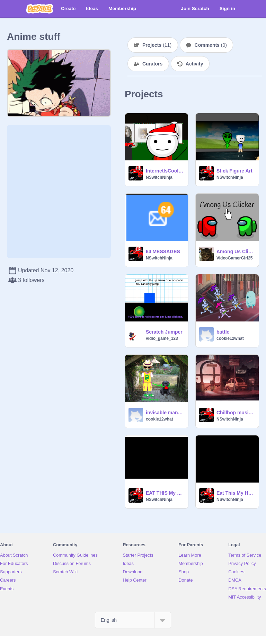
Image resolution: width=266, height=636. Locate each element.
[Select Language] (133, 620)
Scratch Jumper (164, 332)
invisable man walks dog (165, 412)
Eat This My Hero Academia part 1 (235, 493)
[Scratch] (40, 8)
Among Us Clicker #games (235, 251)
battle (222, 332)
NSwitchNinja (159, 177)
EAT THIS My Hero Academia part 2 (165, 493)
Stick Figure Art (234, 171)
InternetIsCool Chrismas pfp (165, 171)
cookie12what (230, 338)
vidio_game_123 (162, 338)
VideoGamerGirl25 (234, 258)
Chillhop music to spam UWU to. (235, 412)
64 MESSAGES (163, 251)
